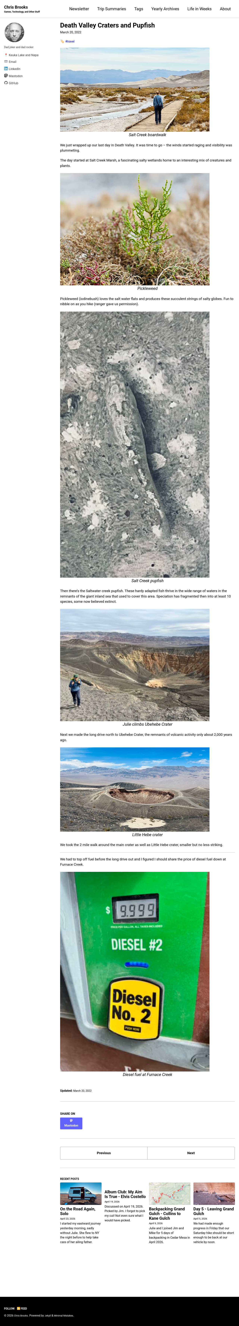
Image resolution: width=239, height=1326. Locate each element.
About (225, 9)
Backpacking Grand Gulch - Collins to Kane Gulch (167, 1241)
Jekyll (50, 1315)
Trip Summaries (111, 9)
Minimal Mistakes (68, 1315)
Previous (104, 1178)
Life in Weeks (199, 9)
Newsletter (79, 9)
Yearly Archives (165, 9)
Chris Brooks (25, 9)
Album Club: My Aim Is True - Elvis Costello (125, 1222)
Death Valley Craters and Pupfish (107, 26)
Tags (138, 9)
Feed (24, 1308)
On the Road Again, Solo (77, 1238)
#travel (70, 42)
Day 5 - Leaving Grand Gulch (213, 1238)
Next (191, 1178)
